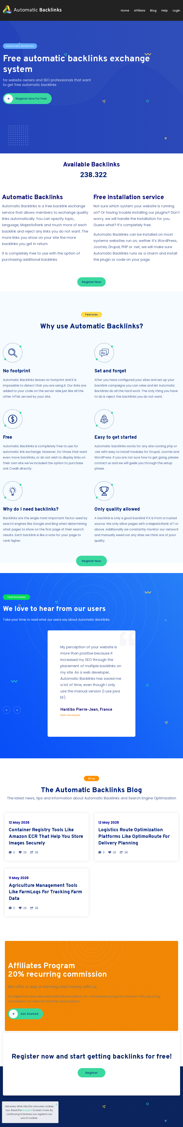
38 (34, 852)
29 (23, 852)
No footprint (16, 371)
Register (91, 1073)
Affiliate (139, 10)
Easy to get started (115, 437)
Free (7, 437)
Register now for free (25, 98)
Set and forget (110, 371)
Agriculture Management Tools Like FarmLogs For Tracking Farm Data (45, 892)
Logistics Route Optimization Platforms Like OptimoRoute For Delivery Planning (134, 836)
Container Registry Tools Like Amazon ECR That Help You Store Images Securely (46, 836)
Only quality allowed (117, 509)
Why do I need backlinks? (31, 509)
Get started (23, 1014)
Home (125, 10)
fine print (27, 1110)
